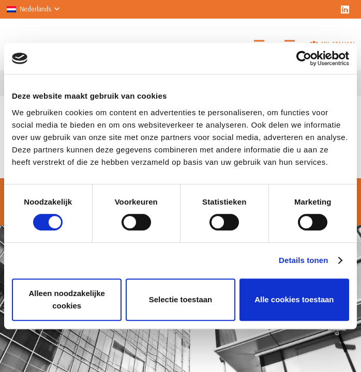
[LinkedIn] (345, 9)
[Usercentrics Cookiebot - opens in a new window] (304, 58)
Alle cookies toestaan (294, 299)
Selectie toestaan (181, 299)
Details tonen (303, 260)
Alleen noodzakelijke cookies (66, 299)
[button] (33, 9)
